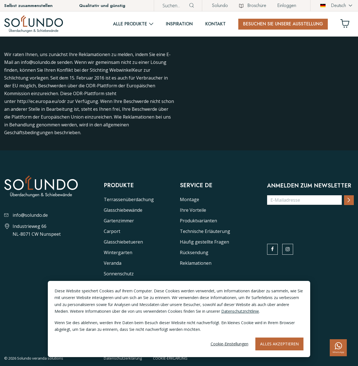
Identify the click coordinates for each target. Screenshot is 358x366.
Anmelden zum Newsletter (309, 186)
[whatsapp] (338, 347)
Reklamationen (195, 263)
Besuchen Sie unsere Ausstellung (283, 24)
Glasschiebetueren (123, 242)
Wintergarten (118, 252)
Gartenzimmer (119, 221)
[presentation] (309, 220)
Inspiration (179, 24)
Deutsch (333, 5)
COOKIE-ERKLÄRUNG (170, 358)
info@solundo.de (26, 215)
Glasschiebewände (123, 210)
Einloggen (286, 5)
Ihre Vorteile (193, 210)
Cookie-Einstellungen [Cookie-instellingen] (229, 343)
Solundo (220, 5)
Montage (189, 199)
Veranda (112, 263)
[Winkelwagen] (347, 25)
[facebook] (273, 250)
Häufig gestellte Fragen (204, 242)
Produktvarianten (198, 221)
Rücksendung (194, 252)
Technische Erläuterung (205, 231)
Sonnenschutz (119, 274)
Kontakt (215, 24)
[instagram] (289, 250)
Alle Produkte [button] (130, 24)
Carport (112, 231)
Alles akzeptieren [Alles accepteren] (279, 343)
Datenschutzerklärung (123, 358)
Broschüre (252, 5)
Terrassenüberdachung (129, 199)
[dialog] (179, 319)
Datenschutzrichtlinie (240, 311)
